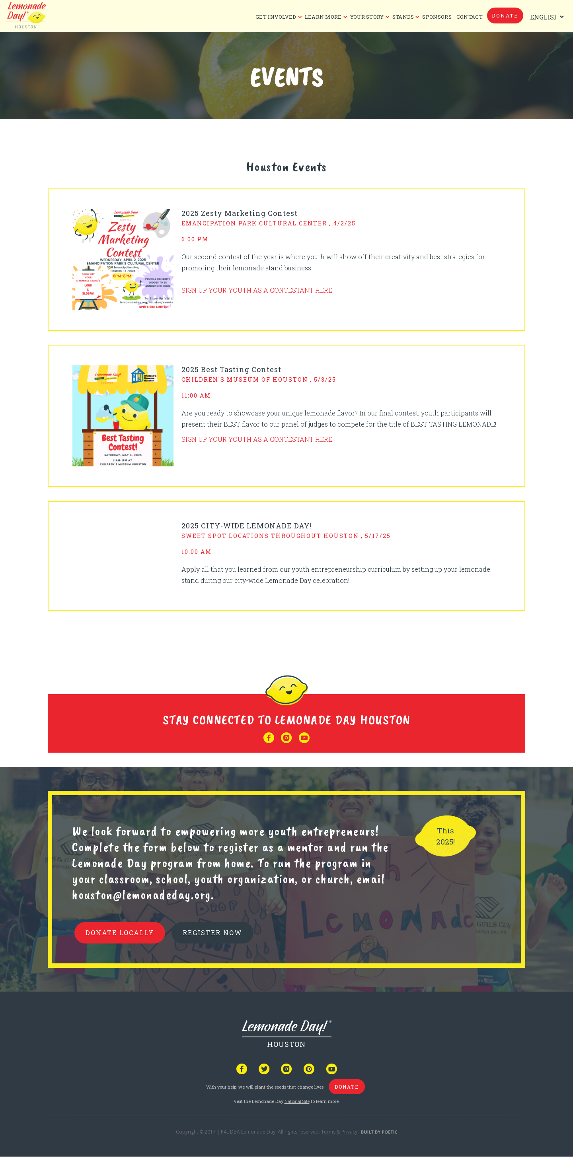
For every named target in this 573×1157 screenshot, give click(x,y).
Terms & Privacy (339, 1131)
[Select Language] (545, 17)
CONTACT (469, 16)
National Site (297, 1101)
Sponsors (436, 16)
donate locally (120, 932)
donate (505, 15)
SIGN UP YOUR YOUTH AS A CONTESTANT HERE (256, 290)
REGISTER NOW (212, 932)
